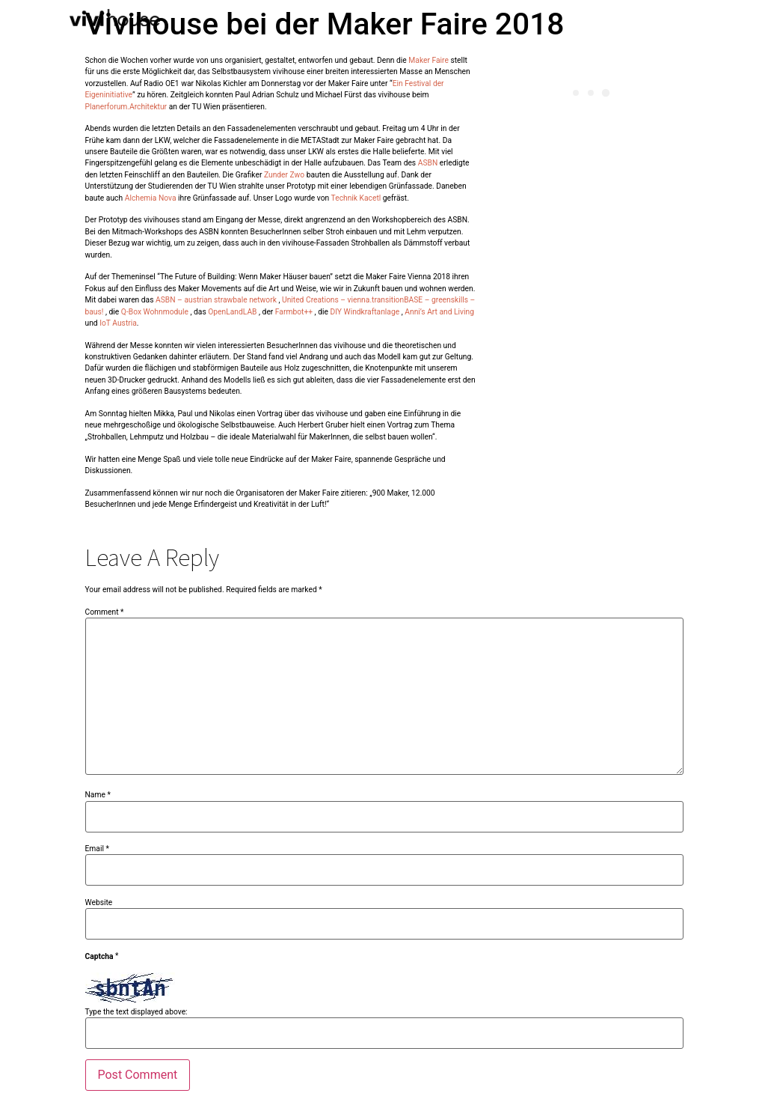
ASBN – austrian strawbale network (216, 300)
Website (99, 903)
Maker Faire (428, 60)
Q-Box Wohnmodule (153, 312)
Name (98, 795)
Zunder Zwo (284, 175)
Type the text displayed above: (136, 1012)
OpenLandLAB (232, 312)
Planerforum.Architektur (126, 107)
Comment (104, 612)
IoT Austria (118, 323)
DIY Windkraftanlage (364, 312)
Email (97, 849)
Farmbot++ (294, 312)
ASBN (428, 163)
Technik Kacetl (356, 198)
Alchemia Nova (150, 198)
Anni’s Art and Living (439, 312)
